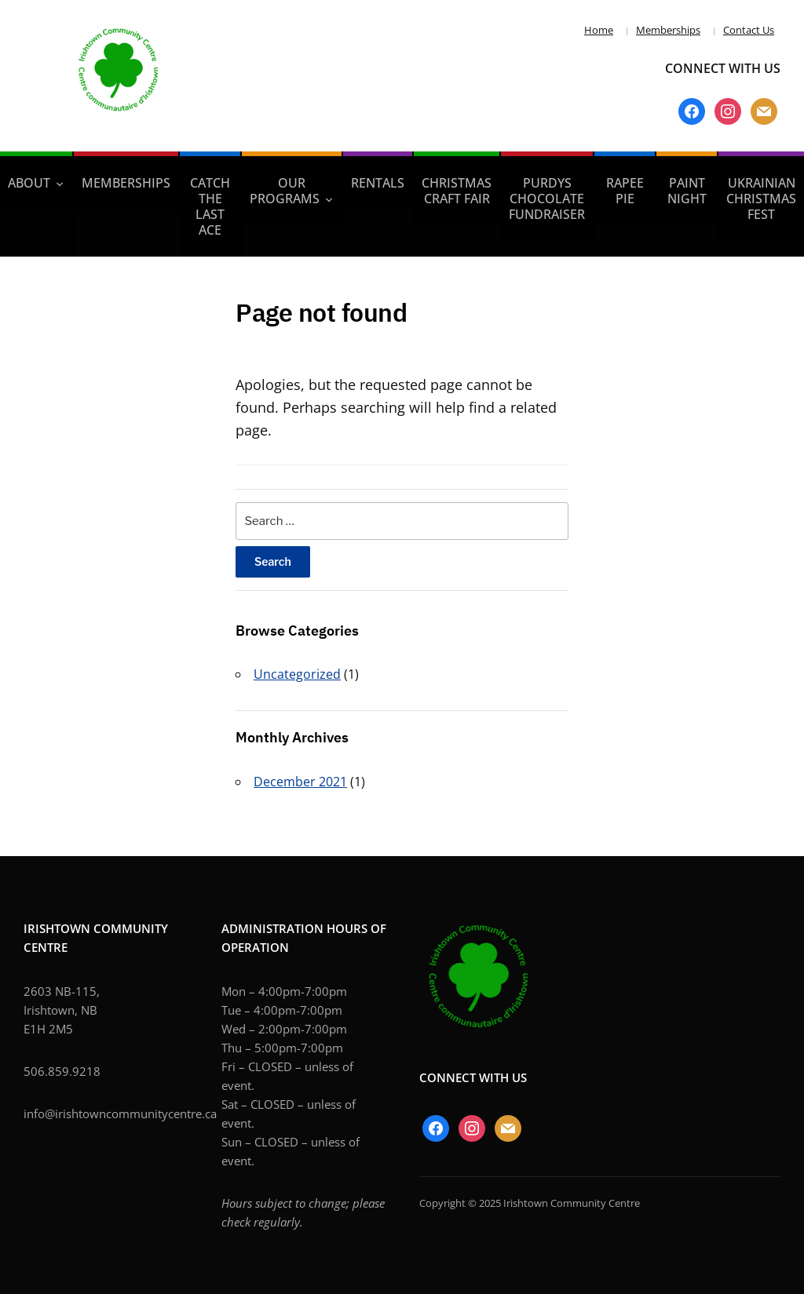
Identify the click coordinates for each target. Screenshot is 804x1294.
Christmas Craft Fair (457, 190)
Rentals (377, 182)
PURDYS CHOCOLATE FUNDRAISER (547, 198)
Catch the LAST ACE (210, 206)
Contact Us (748, 30)
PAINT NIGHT (687, 190)
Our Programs (285, 190)
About (29, 182)
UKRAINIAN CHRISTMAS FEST (761, 198)
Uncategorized (297, 674)
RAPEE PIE (625, 190)
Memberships (668, 30)
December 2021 (300, 781)
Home (598, 30)
